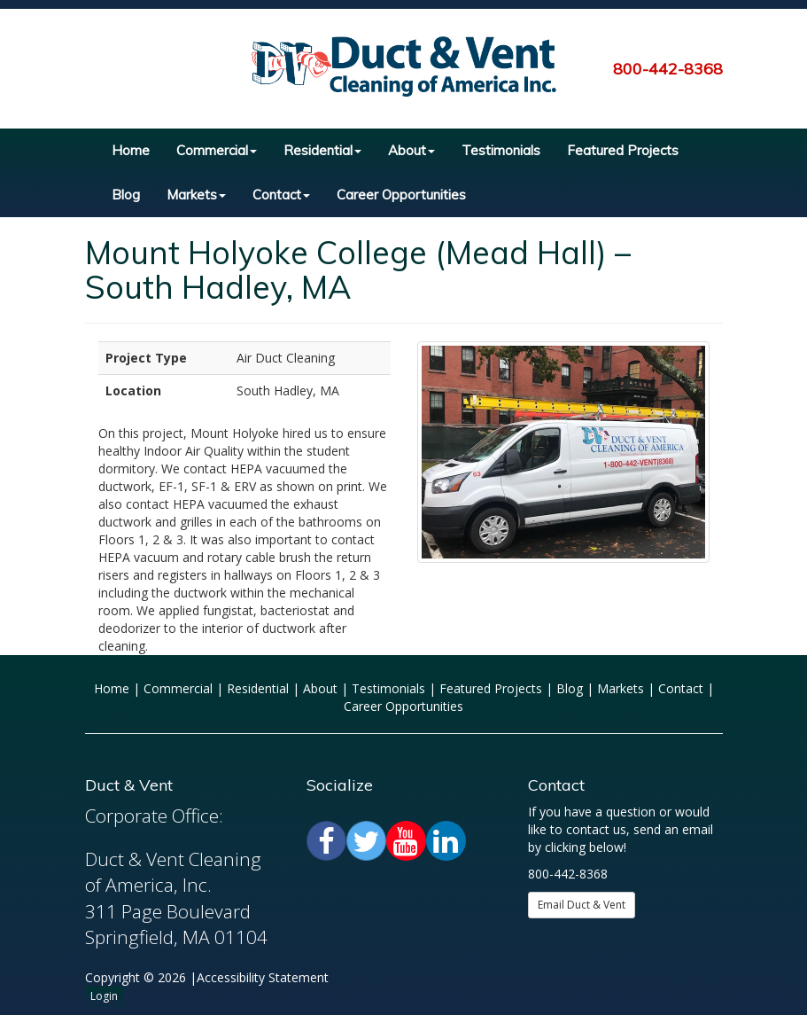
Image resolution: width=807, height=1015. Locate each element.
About (411, 150)
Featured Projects (623, 150)
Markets (196, 194)
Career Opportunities (401, 194)
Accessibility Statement (263, 977)
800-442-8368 (668, 69)
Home (131, 150)
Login (104, 995)
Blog (126, 194)
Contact (281, 194)
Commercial (216, 150)
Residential (322, 150)
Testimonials (501, 150)
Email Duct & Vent (581, 904)
